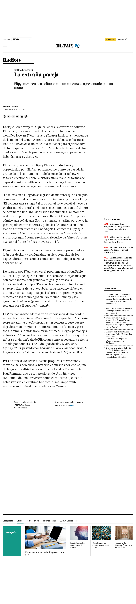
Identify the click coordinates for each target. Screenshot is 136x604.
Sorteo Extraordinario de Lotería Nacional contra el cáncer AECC (118, 250)
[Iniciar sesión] (125, 39)
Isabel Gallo (10, 106)
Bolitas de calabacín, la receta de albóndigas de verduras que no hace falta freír (119, 310)
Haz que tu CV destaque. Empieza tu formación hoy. (123, 545)
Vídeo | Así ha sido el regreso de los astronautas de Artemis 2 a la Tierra (117, 239)
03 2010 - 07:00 (17, 110)
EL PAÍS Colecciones (69, 521)
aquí (72, 405)
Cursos (20, 521)
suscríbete (110, 39)
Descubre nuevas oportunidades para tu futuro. (101, 545)
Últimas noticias (112, 219)
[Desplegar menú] (5, 46)
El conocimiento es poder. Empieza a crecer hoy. (45, 553)
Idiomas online (49, 521)
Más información (21, 408)
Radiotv (12, 60)
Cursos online (33, 521)
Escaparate (8, 521)
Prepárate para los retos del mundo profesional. (77, 545)
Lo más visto (110, 289)
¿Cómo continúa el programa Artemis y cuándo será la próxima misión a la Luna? (117, 228)
